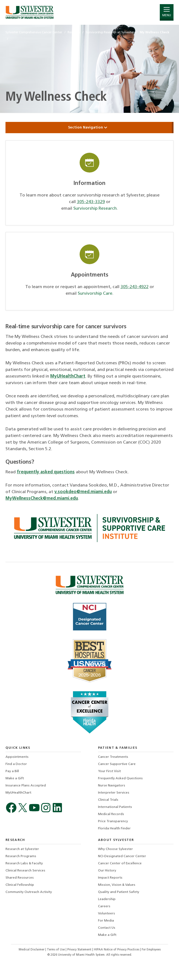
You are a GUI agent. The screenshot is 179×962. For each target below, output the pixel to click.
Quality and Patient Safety (118, 892)
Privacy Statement (79, 949)
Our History (107, 870)
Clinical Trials (108, 800)
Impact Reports (110, 877)
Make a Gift (14, 778)
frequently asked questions (46, 472)
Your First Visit (109, 771)
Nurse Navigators (111, 785)
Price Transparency (113, 821)
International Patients (115, 807)
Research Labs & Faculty (24, 863)
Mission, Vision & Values (116, 885)
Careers (104, 906)
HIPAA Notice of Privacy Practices (117, 949)
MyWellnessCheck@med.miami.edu (41, 498)
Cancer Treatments (113, 757)
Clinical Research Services (25, 870)
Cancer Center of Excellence (120, 863)
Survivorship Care (95, 293)
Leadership (107, 899)
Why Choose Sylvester (115, 849)
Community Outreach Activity (28, 892)
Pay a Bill (12, 771)
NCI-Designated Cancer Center (122, 856)
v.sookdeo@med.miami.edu (83, 492)
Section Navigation (89, 127)
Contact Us (106, 928)
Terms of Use (56, 949)
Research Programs (20, 856)
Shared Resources (19, 877)
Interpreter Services (113, 792)
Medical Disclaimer (32, 949)
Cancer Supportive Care (117, 764)
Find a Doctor (16, 764)
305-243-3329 (91, 202)
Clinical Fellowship (19, 885)
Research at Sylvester (22, 849)
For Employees (151, 949)
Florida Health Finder (114, 828)
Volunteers (106, 913)
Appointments (17, 757)
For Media (106, 920)
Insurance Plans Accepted (25, 785)
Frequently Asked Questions (120, 778)
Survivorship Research (95, 208)
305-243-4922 (135, 287)
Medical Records (111, 814)
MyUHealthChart (67, 376)
